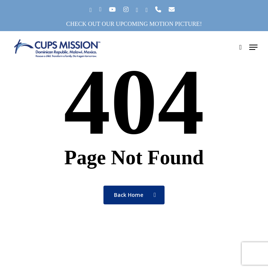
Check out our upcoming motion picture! (134, 24)
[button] (253, 47)
